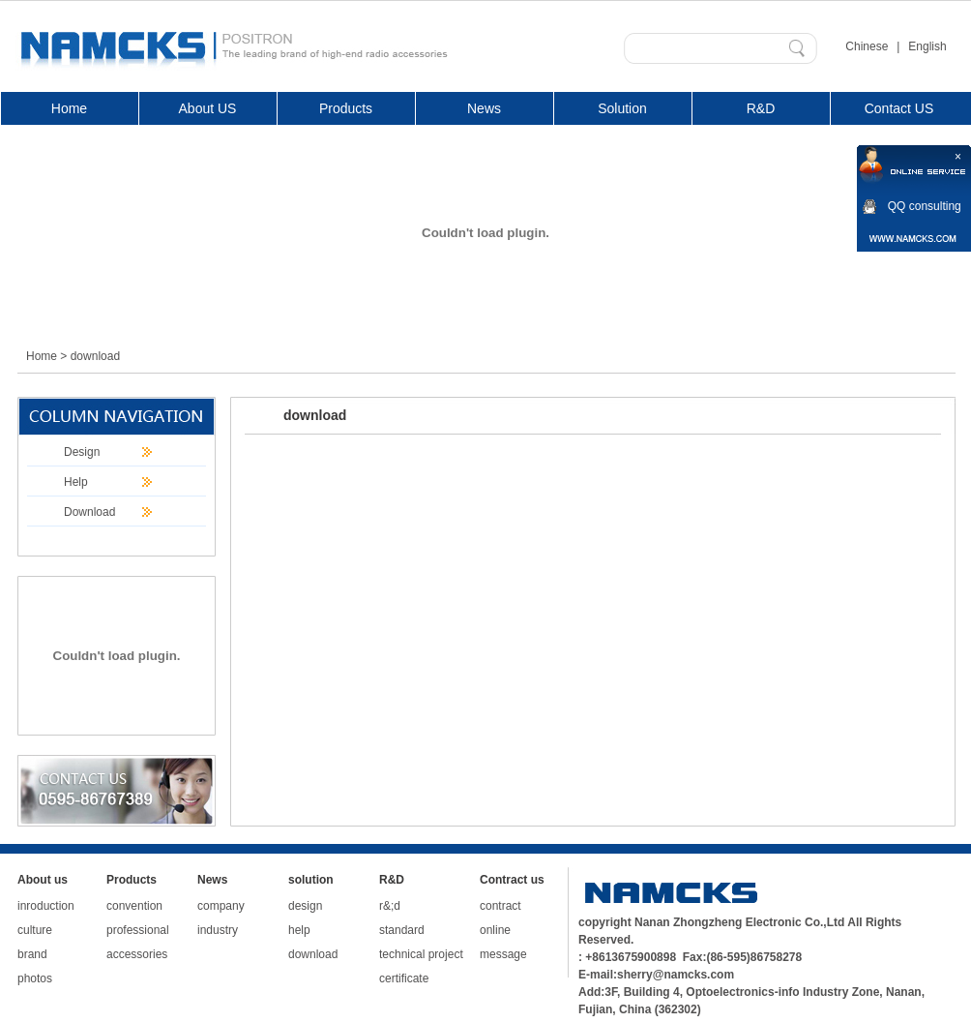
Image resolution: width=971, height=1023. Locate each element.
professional (137, 930)
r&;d (389, 906)
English (927, 46)
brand (32, 954)
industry (217, 930)
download (313, 954)
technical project (421, 954)
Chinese (866, 46)
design (305, 906)
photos (34, 978)
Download (89, 512)
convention (134, 906)
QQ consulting (924, 206)
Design (82, 452)
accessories (136, 954)
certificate (403, 978)
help (299, 930)
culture (34, 930)
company (221, 906)
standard (402, 930)
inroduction (45, 906)
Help (76, 482)
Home (41, 356)
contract (500, 906)
